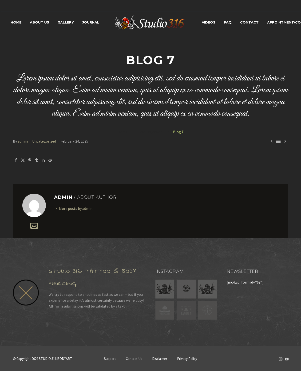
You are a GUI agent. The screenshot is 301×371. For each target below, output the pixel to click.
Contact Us (134, 359)
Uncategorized (44, 141)
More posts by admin (75, 208)
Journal (90, 22)
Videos (208, 22)
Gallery (66, 22)
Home (16, 22)
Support (110, 359)
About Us (39, 22)
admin (23, 141)
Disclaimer (159, 359)
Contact (249, 22)
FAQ (228, 22)
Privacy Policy (187, 359)
